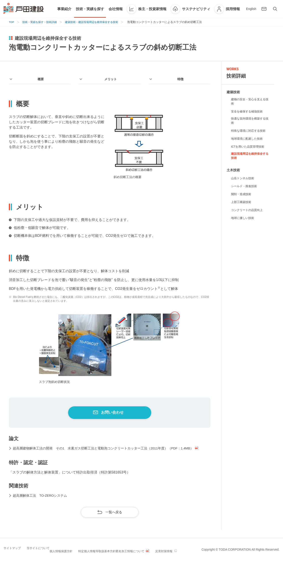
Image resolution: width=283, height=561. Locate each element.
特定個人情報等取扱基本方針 (105, 549)
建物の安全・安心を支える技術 (249, 102)
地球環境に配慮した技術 (248, 140)
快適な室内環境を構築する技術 (249, 122)
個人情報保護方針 (68, 549)
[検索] (275, 8)
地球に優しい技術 (243, 220)
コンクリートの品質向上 (248, 213)
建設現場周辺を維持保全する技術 (249, 158)
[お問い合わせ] (264, 8)
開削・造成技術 (242, 197)
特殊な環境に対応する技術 (249, 132)
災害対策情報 (179, 549)
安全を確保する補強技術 (248, 112)
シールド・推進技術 (245, 189)
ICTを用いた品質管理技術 (249, 148)
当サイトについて (39, 549)
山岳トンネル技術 (243, 181)
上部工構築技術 (242, 205)
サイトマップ (13, 549)
